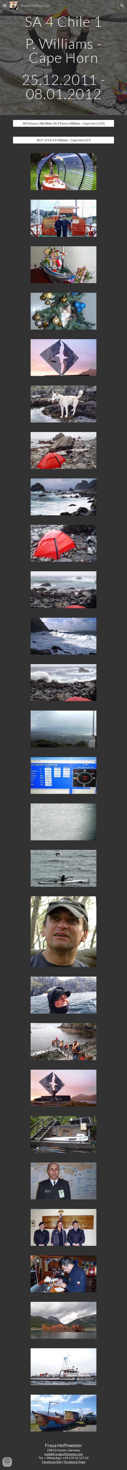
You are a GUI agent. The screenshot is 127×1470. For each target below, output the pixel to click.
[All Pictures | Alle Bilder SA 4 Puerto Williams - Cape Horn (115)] (63, 123)
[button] (5, 5)
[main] (63, 57)
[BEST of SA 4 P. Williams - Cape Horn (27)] (63, 140)
